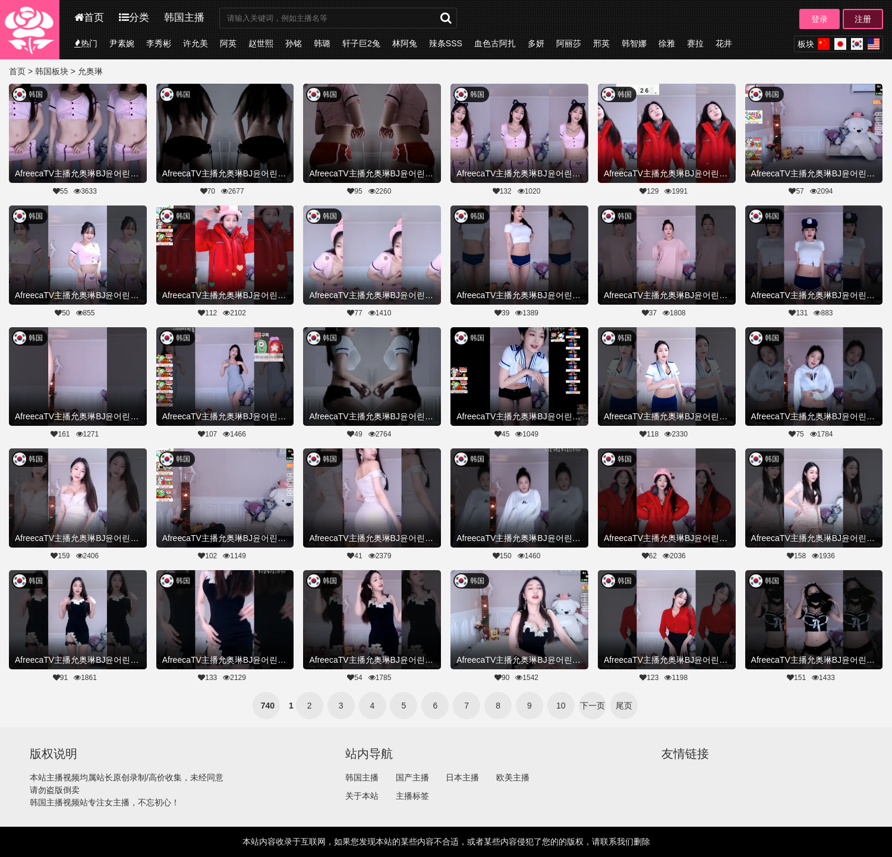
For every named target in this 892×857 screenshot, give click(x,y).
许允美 (195, 43)
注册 (863, 19)
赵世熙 (260, 43)
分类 (134, 17)
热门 (85, 43)
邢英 (601, 43)
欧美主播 (512, 777)
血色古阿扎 (495, 43)
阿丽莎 (568, 43)
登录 (819, 19)
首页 (89, 17)
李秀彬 (158, 43)
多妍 (536, 43)
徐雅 (666, 43)
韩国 (36, 94)
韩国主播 (184, 17)
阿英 (228, 43)
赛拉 (695, 43)
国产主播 (412, 777)
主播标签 (412, 796)
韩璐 (322, 43)
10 (561, 705)
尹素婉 (121, 43)
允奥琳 (90, 71)
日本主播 (462, 777)
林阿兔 (404, 43)
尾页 (624, 705)
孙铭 (293, 43)
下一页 (592, 705)
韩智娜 (634, 43)
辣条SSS (445, 43)
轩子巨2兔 (361, 43)
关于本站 (362, 796)
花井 (724, 43)
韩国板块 (51, 71)
